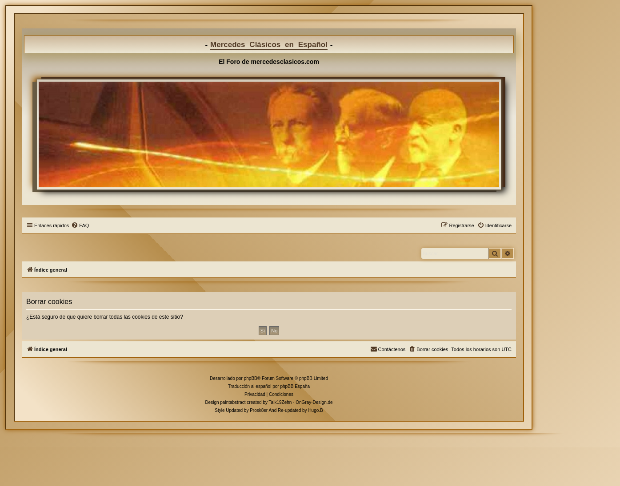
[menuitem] (80, 225)
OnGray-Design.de (314, 402)
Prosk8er (259, 410)
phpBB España (295, 386)
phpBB (250, 378)
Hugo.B (315, 410)
